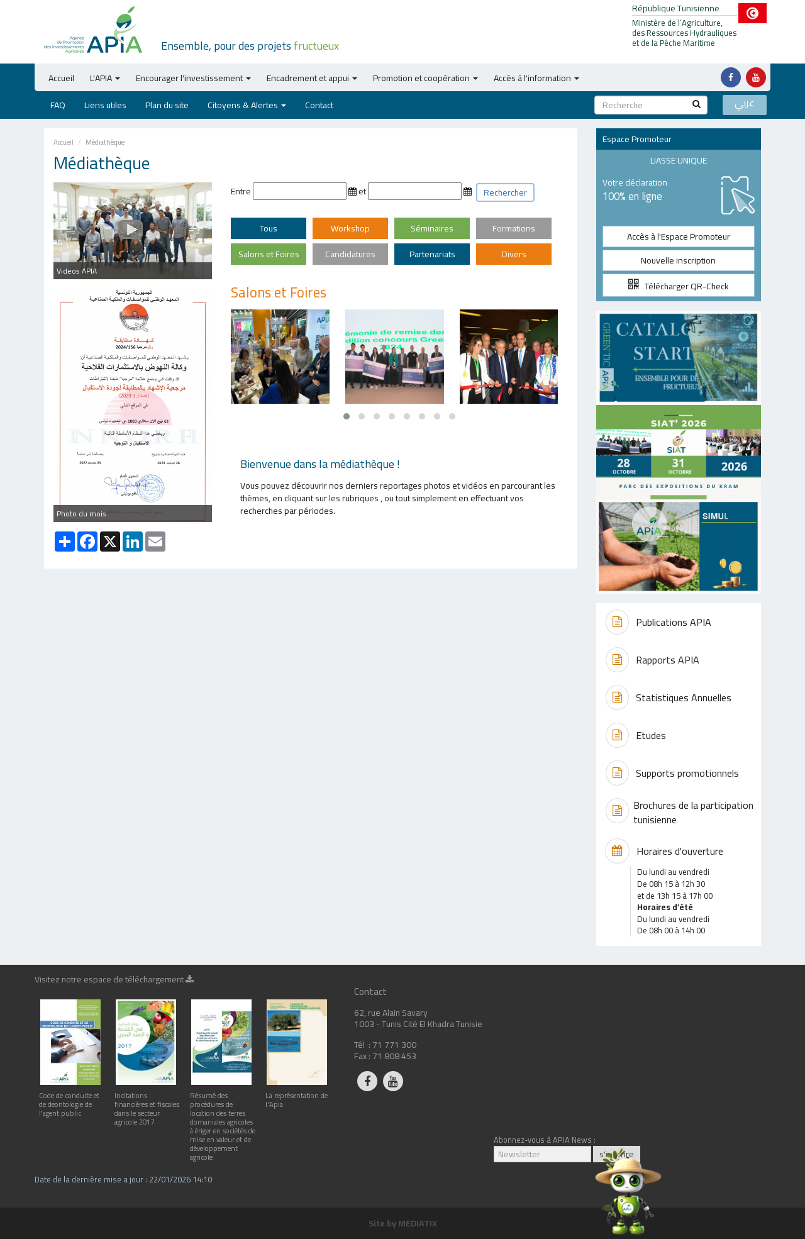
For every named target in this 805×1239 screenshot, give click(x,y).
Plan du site (167, 105)
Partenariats (432, 254)
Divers (514, 254)
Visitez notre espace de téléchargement (114, 981)
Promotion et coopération (425, 78)
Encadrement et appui (312, 78)
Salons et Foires (268, 254)
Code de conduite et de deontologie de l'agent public (70, 1100)
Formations (513, 228)
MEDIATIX (417, 1223)
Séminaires (432, 228)
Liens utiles (105, 105)
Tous (268, 228)
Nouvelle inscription (678, 260)
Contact (319, 105)
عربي (745, 103)
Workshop (350, 228)
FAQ (57, 105)
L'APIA (105, 78)
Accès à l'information (536, 78)
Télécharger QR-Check (678, 286)
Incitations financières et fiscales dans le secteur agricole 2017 (146, 1104)
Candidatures (350, 254)
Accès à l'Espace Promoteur (678, 236)
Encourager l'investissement (193, 78)
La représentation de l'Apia (296, 1095)
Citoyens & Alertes (247, 105)
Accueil (61, 78)
